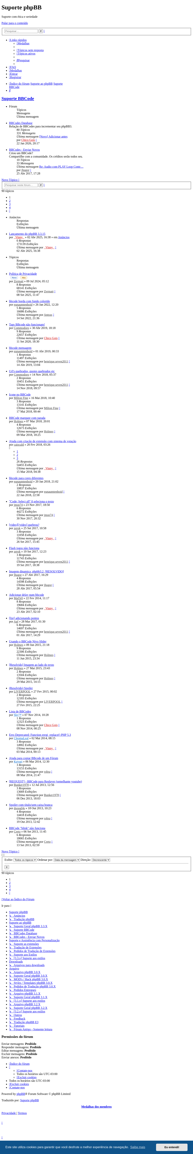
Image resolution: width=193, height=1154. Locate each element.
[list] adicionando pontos (24, 618)
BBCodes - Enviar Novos (24, 149)
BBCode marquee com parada (27, 417)
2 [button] (10, 200)
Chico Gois (28, 140)
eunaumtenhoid (23, 304)
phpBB (21, 1093)
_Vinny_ (19, 237)
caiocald (19, 444)
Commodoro (21, 328)
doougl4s (19, 808)
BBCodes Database (20, 123)
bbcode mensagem (20, 347)
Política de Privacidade (23, 273)
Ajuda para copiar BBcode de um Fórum (33, 758)
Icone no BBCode (20, 394)
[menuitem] (23, 43)
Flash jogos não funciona (24, 548)
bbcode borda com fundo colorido (29, 301)
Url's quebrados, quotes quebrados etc (32, 371)
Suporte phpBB (29, 1100)
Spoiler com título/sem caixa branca (30, 804)
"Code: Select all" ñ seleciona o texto (31, 501)
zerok (17, 528)
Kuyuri (18, 761)
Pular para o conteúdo (15, 23)
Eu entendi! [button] (172, 1147)
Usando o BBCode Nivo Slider (27, 641)
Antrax (48, 314)
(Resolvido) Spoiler (21, 688)
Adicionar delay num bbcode (26, 594)
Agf (16, 621)
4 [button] (10, 207)
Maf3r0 (18, 598)
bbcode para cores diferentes (26, 478)
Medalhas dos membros (96, 1106)
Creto (17, 831)
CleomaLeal (21, 738)
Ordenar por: (58, 859)
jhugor (25, 170)
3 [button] (10, 204)
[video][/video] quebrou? (24, 524)
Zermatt (18, 281)
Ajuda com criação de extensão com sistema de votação (42, 441)
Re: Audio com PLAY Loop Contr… (61, 166)
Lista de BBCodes (20, 711)
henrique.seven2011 (56, 361)
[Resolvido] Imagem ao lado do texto (31, 664)
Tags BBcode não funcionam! (27, 324)
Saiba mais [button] (137, 1147)
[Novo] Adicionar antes (53, 136)
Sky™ (17, 714)
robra (47, 771)
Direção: (95, 859)
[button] (9, 210)
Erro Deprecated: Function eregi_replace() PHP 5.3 (40, 734)
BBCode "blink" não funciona (27, 828)
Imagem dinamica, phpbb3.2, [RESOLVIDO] (36, 571)
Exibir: (21, 859)
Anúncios (64, 237)
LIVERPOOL (22, 691)
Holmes (18, 421)
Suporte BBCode (18, 98)
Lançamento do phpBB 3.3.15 (27, 233)
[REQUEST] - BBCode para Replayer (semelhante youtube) (45, 781)
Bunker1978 (21, 784)
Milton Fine (21, 398)
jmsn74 (18, 504)
